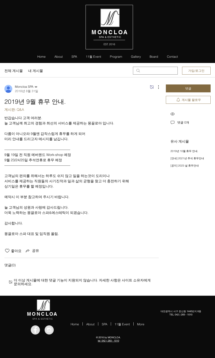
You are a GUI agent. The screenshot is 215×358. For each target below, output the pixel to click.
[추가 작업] (156, 87)
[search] (155, 71)
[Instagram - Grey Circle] (49, 330)
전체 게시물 (13, 70)
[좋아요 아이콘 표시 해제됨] (7, 250)
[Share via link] (32, 250)
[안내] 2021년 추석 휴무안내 (187, 158)
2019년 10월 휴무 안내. (184, 151)
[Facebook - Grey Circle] (35, 330)
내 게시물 (35, 70)
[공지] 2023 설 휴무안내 (184, 165)
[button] (116, 56)
